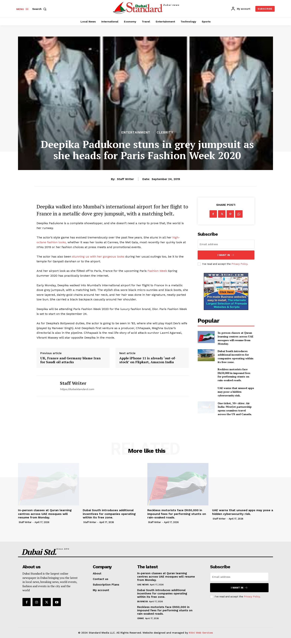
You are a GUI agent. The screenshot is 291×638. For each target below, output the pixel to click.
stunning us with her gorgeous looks (98, 256)
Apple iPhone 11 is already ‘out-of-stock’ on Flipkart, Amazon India (147, 360)
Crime (140, 618)
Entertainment (135, 132)
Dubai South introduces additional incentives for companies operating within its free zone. (235, 356)
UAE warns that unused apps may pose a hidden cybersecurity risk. (236, 391)
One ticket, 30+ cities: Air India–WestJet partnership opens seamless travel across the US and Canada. (235, 408)
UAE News (143, 584)
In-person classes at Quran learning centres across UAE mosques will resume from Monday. (235, 338)
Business (142, 601)
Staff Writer (125, 179)
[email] (226, 244)
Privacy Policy (239, 264)
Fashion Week (158, 271)
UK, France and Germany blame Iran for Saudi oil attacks (70, 360)
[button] (40, 9)
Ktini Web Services (201, 632)
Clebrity (165, 132)
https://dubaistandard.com (77, 389)
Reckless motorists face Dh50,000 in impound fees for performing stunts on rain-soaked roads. (234, 374)
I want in (226, 255)
